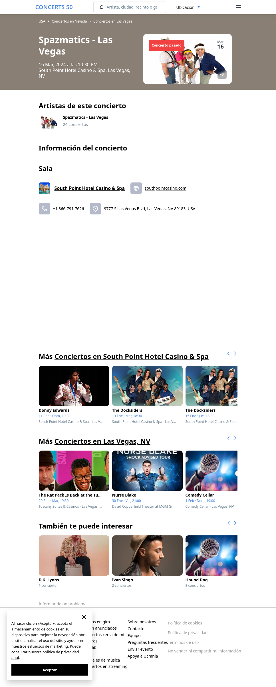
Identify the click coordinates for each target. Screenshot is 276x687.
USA (42, 21)
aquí (15, 657)
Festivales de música (101, 660)
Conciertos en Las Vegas (112, 21)
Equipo (134, 635)
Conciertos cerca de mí (103, 634)
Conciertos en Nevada (69, 21)
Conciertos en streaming (105, 666)
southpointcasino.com (165, 188)
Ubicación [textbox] (185, 7)
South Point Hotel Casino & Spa (90, 188)
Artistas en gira (96, 621)
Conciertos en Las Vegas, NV (102, 441)
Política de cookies (185, 623)
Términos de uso (183, 642)
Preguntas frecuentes (148, 642)
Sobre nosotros (142, 621)
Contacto (136, 628)
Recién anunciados (99, 628)
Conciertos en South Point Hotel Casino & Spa (132, 356)
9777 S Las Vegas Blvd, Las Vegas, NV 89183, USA (149, 208)
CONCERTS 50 (54, 7)
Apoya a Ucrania (143, 656)
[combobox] (188, 7)
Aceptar (50, 669)
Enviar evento (140, 649)
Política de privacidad (188, 632)
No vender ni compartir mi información (204, 651)
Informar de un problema (63, 603)
